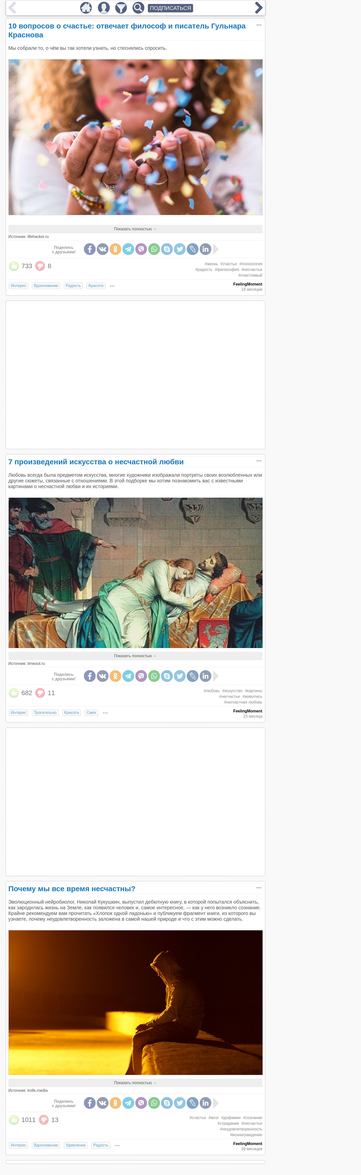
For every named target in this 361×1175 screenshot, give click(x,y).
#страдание (228, 1123)
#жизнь (211, 264)
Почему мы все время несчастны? (71, 889)
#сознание (252, 1118)
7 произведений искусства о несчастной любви (96, 462)
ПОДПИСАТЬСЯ (170, 8)
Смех (91, 712)
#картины (253, 691)
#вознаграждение (246, 1135)
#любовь (212, 691)
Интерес (18, 286)
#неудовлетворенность (241, 1129)
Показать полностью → (135, 229)
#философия (227, 269)
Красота (96, 286)
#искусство (232, 691)
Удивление (76, 1145)
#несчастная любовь (243, 702)
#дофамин (231, 1118)
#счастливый (250, 275)
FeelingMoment (247, 284)
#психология (250, 264)
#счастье (228, 264)
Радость (73, 286)
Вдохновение (46, 286)
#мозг (213, 1118)
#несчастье (251, 269)
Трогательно (45, 712)
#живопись (252, 696)
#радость (204, 269)
